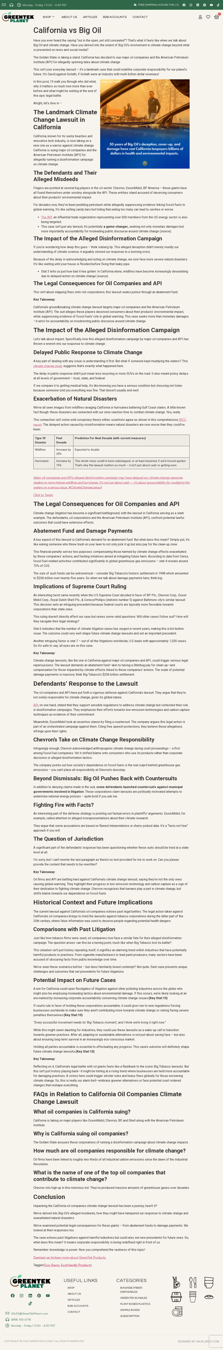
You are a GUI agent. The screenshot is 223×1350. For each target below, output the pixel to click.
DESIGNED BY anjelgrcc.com (198, 1341)
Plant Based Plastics (135, 1304)
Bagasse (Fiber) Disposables (131, 1289)
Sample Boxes (130, 1310)
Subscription (129, 1316)
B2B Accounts (115, 17)
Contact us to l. (69, 1257)
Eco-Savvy (52, 1265)
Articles (90, 17)
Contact (140, 17)
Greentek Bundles (133, 1298)
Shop (48, 17)
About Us (69, 17)
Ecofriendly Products (76, 1265)
